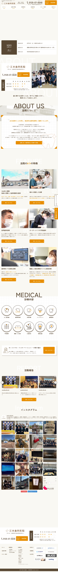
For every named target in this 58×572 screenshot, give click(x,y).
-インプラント (20, 554)
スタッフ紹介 (43, 8)
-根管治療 (19, 562)
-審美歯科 (19, 556)
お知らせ (53, 8)
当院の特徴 (13, 8)
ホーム (4, 8)
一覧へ (8, 50)
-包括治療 (19, 553)
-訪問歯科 (19, 563)
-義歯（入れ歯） (21, 559)
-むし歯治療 (20, 550)
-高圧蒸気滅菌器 (11, 553)
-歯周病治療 (20, 551)
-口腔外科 (19, 560)
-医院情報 (10, 550)
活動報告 (31, 551)
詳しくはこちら (8, 203)
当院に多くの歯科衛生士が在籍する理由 (29, 143)
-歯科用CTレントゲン (12, 551)
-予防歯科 (19, 557)
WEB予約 (31, 555)
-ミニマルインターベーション (23, 565)
